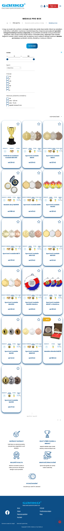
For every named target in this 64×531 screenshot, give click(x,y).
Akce (47, 319)
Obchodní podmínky (22, 523)
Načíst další (32, 416)
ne (10, 98)
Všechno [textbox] (10, 68)
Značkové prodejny (45, 511)
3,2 (10, 76)
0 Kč (53, 6)
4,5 (10, 81)
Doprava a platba (22, 514)
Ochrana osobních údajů (8, 523)
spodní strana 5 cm (15, 105)
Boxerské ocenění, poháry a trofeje (34, 23)
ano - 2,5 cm (13, 101)
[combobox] (13, 68)
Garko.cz (40, 527)
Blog (41, 514)
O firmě (42, 508)
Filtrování (32, 46)
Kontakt (19, 517)
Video (19, 511)
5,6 (10, 86)
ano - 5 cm (12, 103)
